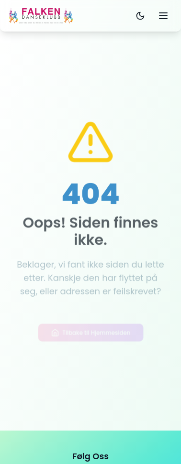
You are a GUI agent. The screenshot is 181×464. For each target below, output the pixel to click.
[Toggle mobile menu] (163, 15)
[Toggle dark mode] (140, 15)
